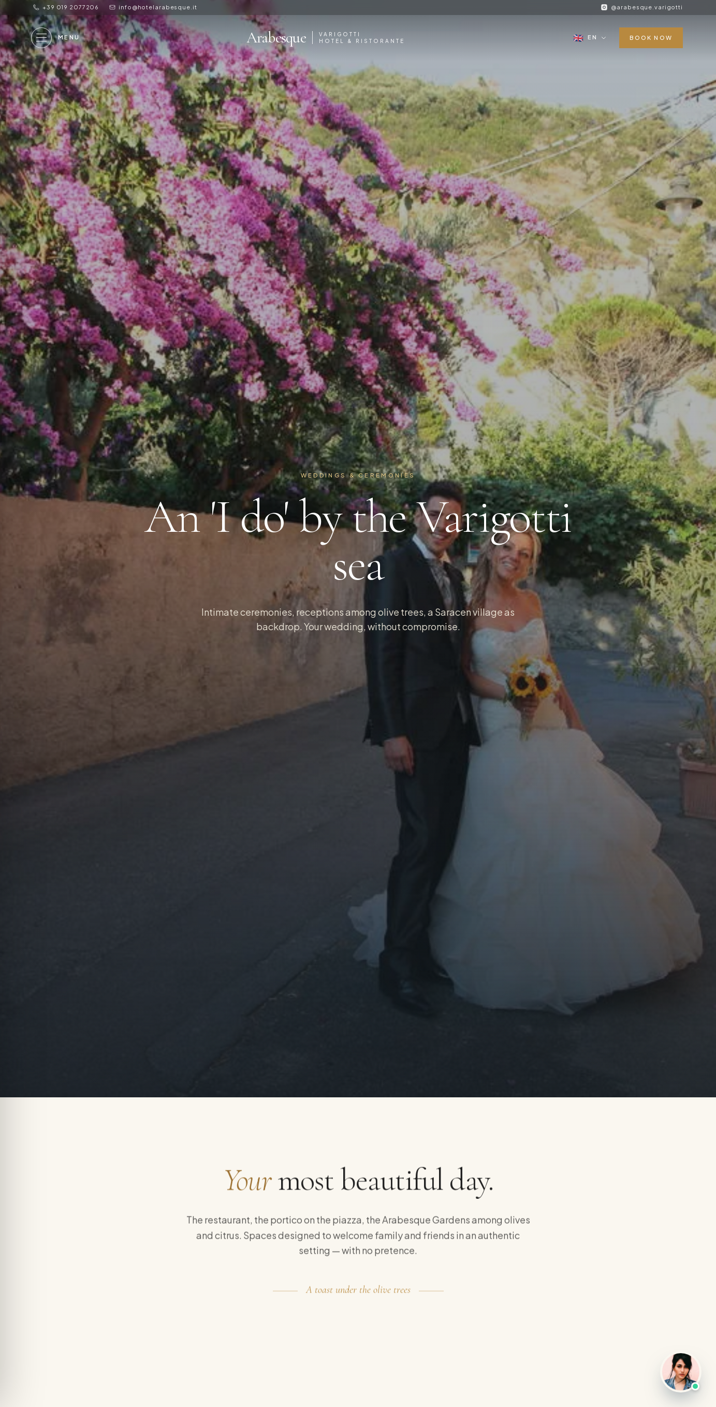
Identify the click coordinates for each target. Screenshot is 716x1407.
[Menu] (55, 37)
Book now (651, 37)
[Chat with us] (680, 1371)
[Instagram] (642, 7)
